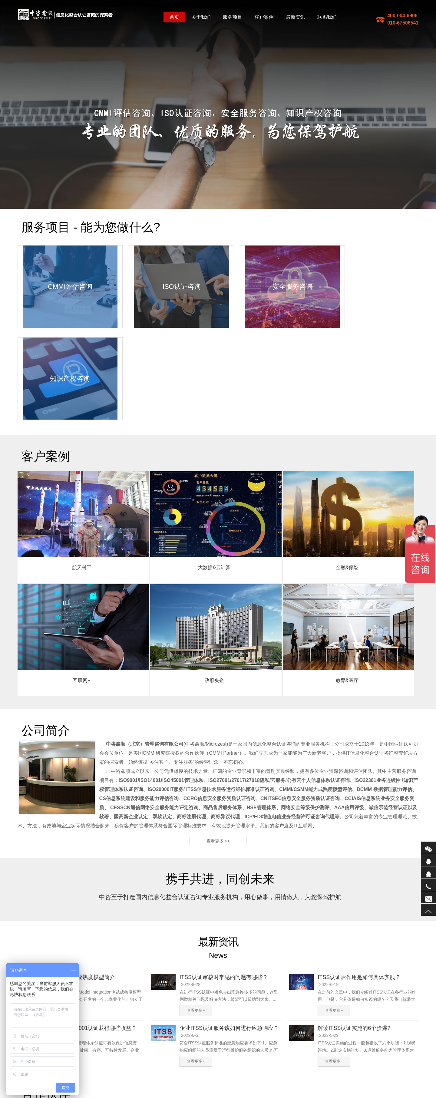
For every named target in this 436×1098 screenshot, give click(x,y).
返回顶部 (428, 910)
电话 (428, 885)
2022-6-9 (51, 937)
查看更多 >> (218, 743)
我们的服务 (131, 1046)
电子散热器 (251, 1095)
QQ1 (428, 860)
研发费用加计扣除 (195, 1095)
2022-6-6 (189, 937)
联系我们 (327, 17)
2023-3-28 (52, 886)
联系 (428, 897)
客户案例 (264, 17)
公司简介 (109, 1046)
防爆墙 (165, 1095)
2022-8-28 (190, 886)
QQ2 (428, 872)
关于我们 (201, 17)
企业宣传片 (232, 1095)
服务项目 (232, 17)
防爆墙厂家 (270, 1095)
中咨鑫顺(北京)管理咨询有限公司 (65, 15)
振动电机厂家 (291, 1095)
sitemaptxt (150, 1095)
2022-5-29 (329, 937)
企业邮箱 (173, 1046)
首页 (174, 17)
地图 (137, 1095)
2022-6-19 (329, 886)
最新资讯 (295, 17)
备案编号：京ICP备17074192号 (190, 1090)
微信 (428, 848)
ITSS (176, 1095)
